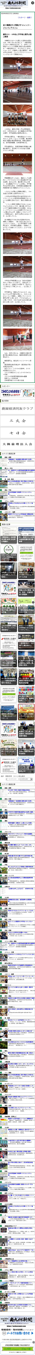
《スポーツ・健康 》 (25, 17)
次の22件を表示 (24, 779)
